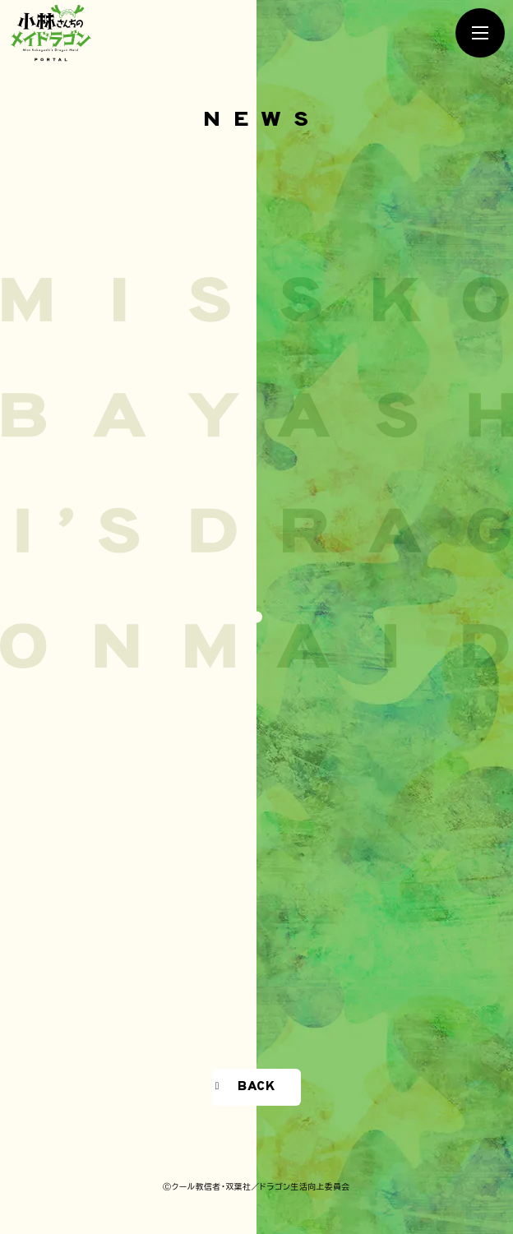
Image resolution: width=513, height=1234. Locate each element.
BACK (256, 1087)
